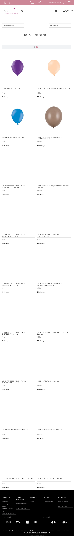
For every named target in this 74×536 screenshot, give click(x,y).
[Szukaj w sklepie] (11, 11)
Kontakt (4, 505)
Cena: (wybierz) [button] (54, 26)
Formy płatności (20, 505)
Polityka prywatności (7, 503)
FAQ (3, 510)
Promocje (32, 503)
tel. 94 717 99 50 (62, 503)
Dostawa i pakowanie (21, 502)
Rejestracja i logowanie (7, 507)
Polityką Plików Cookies (42, 530)
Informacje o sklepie (49, 500)
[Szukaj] (22, 11)
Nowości (32, 500)
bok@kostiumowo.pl (54, 2)
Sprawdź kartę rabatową (8, 512)
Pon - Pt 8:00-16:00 (62, 505)
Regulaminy (5, 500)
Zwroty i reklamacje (21, 507)
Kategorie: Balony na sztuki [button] (10, 26)
